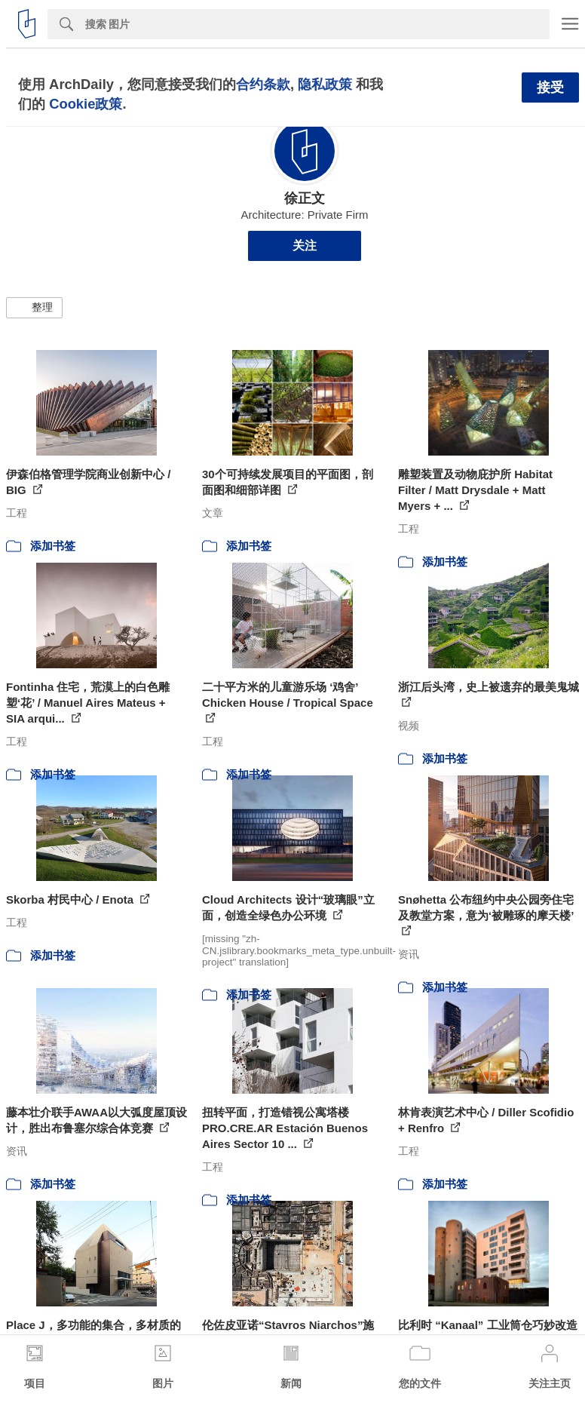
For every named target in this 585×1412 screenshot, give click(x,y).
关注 (304, 245)
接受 (550, 87)
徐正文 (304, 198)
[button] (34, 307)
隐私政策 (325, 84)
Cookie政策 (85, 104)
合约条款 (263, 84)
